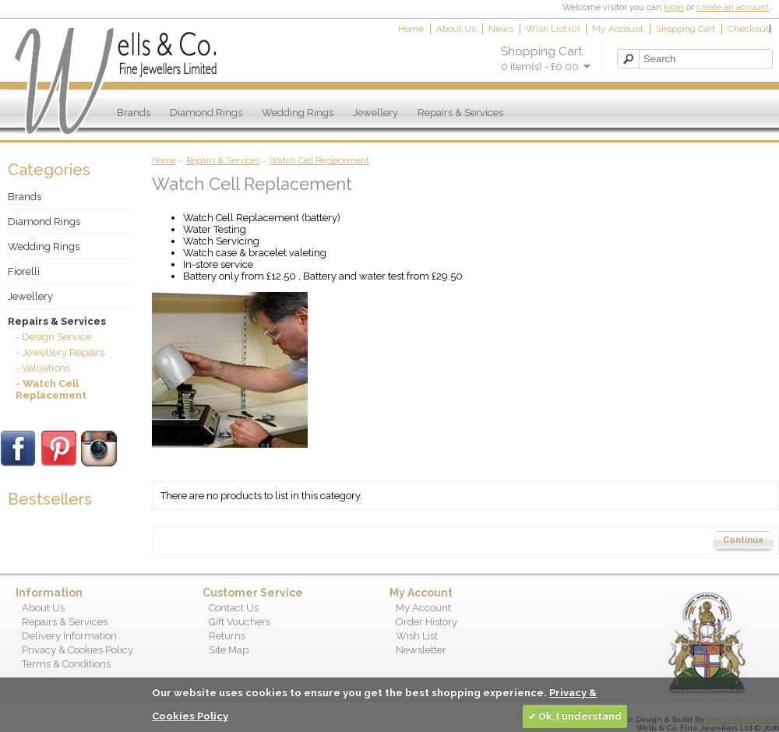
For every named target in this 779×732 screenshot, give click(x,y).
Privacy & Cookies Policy (77, 650)
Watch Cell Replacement (319, 161)
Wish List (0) (553, 28)
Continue (743, 540)
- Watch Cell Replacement (51, 389)
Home (411, 28)
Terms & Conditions (66, 664)
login (674, 7)
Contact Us (234, 608)
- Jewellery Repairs (60, 352)
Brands (133, 112)
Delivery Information (69, 636)
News (500, 28)
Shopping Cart (685, 28)
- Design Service (53, 337)
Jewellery (375, 112)
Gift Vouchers (239, 622)
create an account (732, 7)
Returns (227, 636)
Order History (426, 622)
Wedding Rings (297, 112)
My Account (617, 28)
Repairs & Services (460, 112)
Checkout (748, 28)
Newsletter (421, 650)
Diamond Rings (206, 112)
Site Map (229, 650)
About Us (456, 28)
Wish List (417, 636)
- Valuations (43, 368)
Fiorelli (24, 271)
